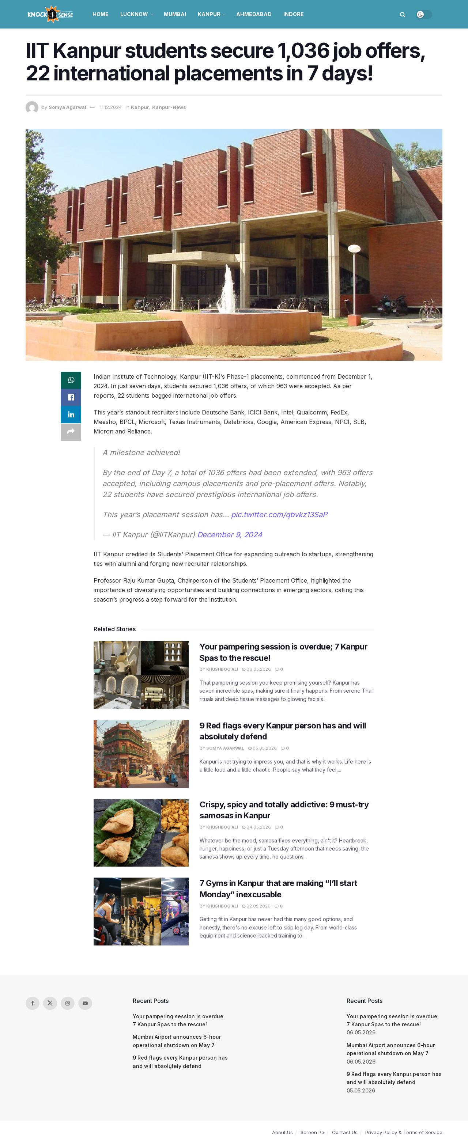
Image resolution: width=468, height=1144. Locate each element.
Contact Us (345, 1132)
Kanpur (209, 14)
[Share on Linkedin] (71, 415)
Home (101, 14)
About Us (282, 1132)
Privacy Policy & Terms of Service (403, 1132)
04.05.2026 (256, 827)
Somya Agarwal (67, 107)
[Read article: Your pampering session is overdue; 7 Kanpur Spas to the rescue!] (141, 675)
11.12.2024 (111, 107)
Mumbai (175, 14)
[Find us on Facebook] (32, 1003)
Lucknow (134, 14)
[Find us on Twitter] (50, 1003)
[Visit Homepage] (51, 14)
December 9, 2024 (229, 534)
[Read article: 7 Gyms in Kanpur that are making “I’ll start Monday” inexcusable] (141, 912)
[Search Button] (402, 14)
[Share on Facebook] (71, 398)
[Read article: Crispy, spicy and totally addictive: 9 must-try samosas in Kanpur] (141, 833)
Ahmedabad (254, 14)
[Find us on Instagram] (68, 1003)
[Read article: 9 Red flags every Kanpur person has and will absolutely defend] (141, 754)
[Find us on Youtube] (85, 1003)
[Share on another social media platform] (71, 433)
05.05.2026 (262, 748)
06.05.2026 (256, 669)
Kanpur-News (169, 107)
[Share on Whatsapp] (71, 380)
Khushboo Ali (222, 669)
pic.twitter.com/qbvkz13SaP (279, 514)
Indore (293, 14)
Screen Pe (312, 1132)
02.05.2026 (256, 906)
